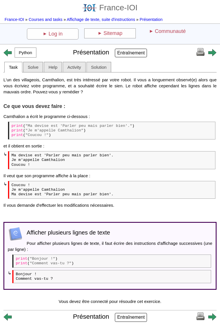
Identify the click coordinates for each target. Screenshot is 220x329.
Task (13, 67)
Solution (99, 67)
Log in (56, 34)
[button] (25, 53)
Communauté (170, 31)
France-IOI (110, 7)
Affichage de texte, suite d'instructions (101, 19)
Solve (33, 67)
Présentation (151, 19)
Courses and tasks (45, 19)
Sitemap (112, 33)
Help (52, 67)
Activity (74, 67)
